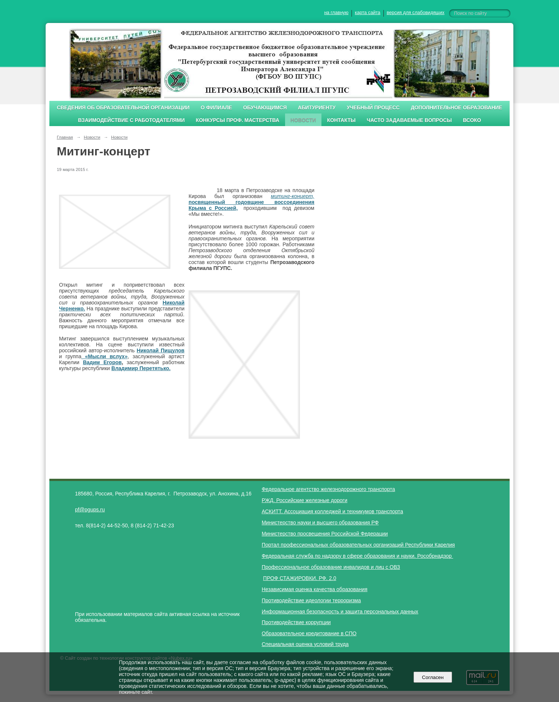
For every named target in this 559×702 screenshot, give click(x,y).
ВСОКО (472, 120)
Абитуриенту (317, 108)
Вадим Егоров (102, 362)
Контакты (341, 120)
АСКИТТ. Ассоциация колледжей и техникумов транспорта (332, 511)
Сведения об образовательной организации (123, 108)
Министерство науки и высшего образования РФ (320, 522)
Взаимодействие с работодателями (131, 120)
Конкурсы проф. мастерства (238, 120)
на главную (336, 12)
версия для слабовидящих (415, 12)
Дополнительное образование (456, 108)
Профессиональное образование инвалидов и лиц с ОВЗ (331, 567)
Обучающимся (265, 108)
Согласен (432, 677)
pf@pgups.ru (90, 510)
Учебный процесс (373, 108)
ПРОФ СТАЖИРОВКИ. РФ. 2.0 (299, 578)
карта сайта (367, 12)
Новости (303, 120)
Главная (65, 137)
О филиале (216, 108)
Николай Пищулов (160, 350)
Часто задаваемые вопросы (409, 120)
